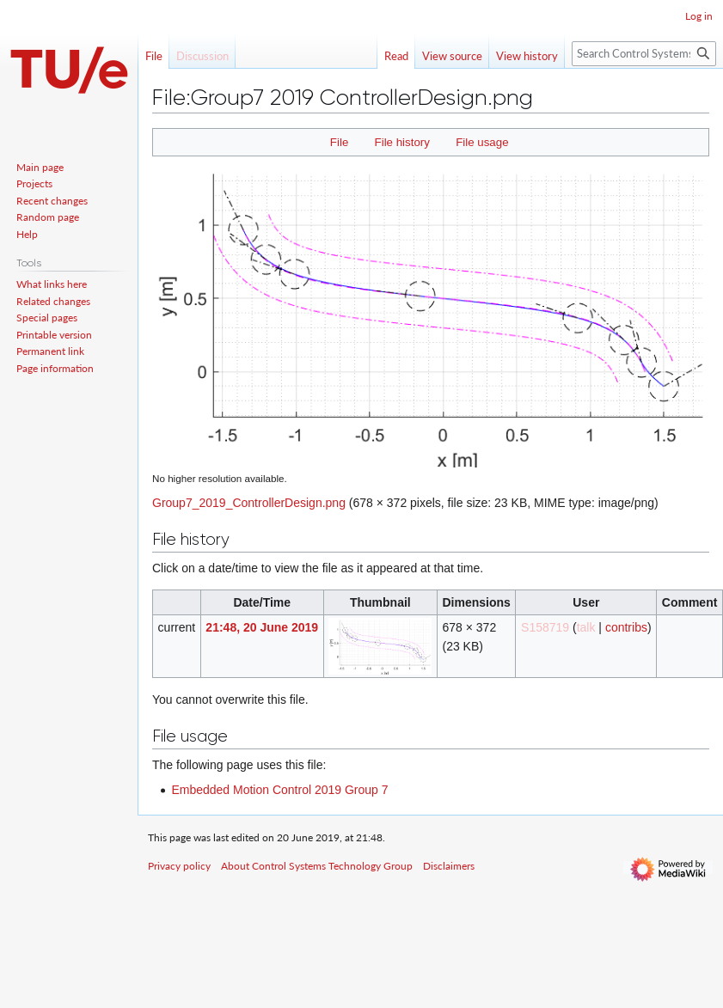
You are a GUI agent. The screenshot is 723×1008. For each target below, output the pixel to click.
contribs (626, 627)
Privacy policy (179, 865)
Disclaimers (449, 865)
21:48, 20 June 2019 (261, 627)
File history (402, 142)
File (339, 142)
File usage (482, 142)
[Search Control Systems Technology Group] (644, 53)
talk (586, 627)
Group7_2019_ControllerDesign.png (249, 503)
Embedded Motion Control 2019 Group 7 (279, 790)
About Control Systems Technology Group (317, 865)
